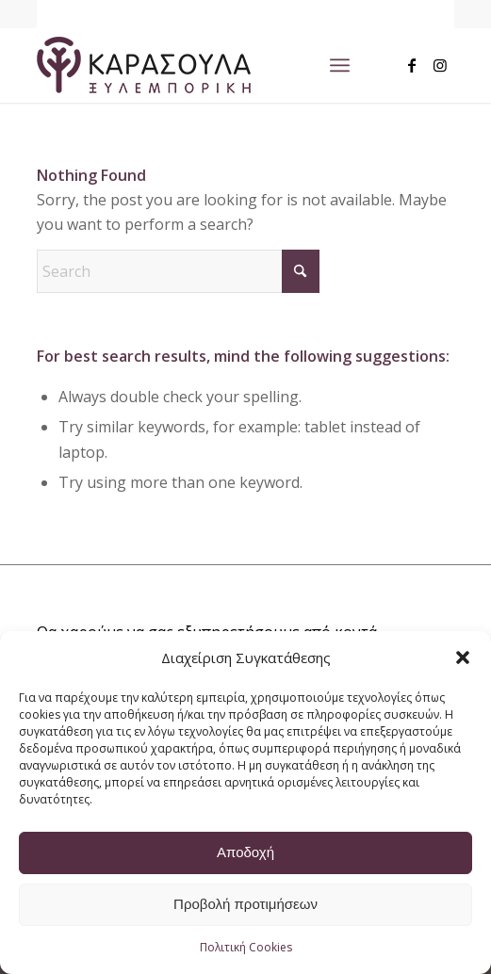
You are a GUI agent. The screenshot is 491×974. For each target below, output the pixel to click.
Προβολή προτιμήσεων (245, 904)
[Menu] (340, 65)
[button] (462, 657)
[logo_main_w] (203, 65)
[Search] (178, 271)
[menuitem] (340, 65)
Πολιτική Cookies (246, 947)
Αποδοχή (245, 852)
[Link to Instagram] (440, 65)
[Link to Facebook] (412, 65)
